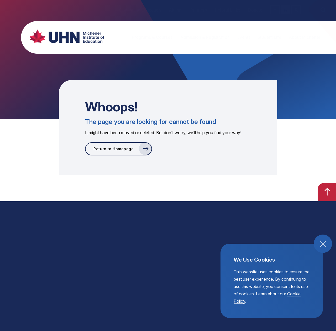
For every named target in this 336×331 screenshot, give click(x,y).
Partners (198, 10)
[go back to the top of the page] (327, 192)
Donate (255, 10)
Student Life (269, 37)
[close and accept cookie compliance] (323, 244)
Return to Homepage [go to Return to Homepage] (113, 148)
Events (243, 37)
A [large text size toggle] (296, 9)
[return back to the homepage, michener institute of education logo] (61, 36)
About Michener (305, 37)
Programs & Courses (152, 37)
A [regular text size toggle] (285, 10)
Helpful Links (227, 10)
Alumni (175, 10)
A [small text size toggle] (275, 9)
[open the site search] (323, 10)
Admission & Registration (205, 37)
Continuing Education (140, 10)
